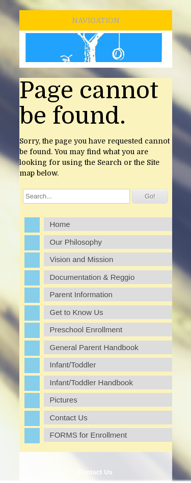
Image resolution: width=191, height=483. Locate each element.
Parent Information (81, 294)
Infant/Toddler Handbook (91, 382)
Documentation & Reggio (92, 277)
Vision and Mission (82, 259)
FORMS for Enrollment (88, 435)
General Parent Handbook (94, 347)
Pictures (63, 399)
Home (60, 224)
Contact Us (95, 472)
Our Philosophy (76, 242)
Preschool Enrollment (86, 329)
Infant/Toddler (73, 364)
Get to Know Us (76, 312)
